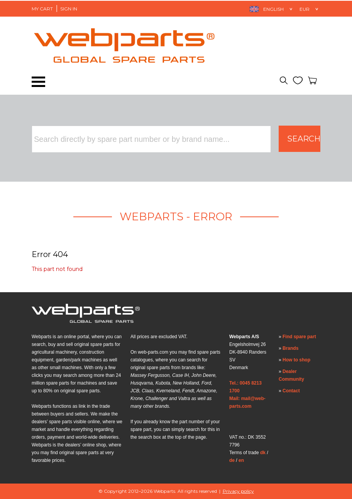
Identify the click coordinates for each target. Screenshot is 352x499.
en (241, 460)
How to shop (296, 360)
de (232, 460)
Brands (290, 348)
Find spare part (299, 336)
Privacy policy (238, 491)
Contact (291, 390)
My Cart (42, 9)
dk (263, 452)
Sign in (68, 9)
